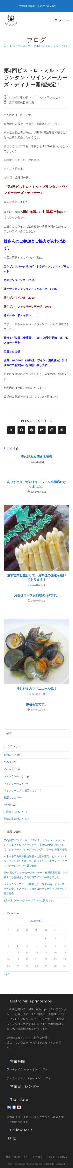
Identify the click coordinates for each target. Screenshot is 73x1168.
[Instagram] (14, 1138)
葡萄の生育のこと (14, 818)
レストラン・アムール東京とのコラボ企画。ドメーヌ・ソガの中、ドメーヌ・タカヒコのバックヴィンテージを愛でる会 (35, 889)
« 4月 (7, 973)
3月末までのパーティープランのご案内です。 (30, 900)
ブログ (38, 1157)
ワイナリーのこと (14, 783)
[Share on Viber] (52, 430)
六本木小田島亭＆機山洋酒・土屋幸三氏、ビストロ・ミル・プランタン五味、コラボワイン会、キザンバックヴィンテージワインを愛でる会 (35, 861)
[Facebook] (9, 1138)
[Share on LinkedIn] (42, 430)
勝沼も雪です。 (36, 704)
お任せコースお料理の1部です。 (36, 595)
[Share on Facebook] (21, 430)
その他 (7, 762)
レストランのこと (49, 97)
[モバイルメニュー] (62, 20)
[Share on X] (11, 430)
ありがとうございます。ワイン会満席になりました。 (36, 484)
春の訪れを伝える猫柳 (36, 457)
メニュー (27, 1157)
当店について (13, 1157)
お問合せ (62, 1157)
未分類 (7, 804)
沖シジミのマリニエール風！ (36, 688)
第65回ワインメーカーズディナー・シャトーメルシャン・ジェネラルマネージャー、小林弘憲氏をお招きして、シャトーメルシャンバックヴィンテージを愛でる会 (35, 845)
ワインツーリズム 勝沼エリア (20, 790)
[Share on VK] (62, 430)
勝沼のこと (10, 797)
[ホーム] (5, 45)
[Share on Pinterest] (31, 430)
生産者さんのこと (14, 811)
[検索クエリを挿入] (36, 733)
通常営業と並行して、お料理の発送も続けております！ (36, 577)
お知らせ (9, 755)
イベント (9, 769)
